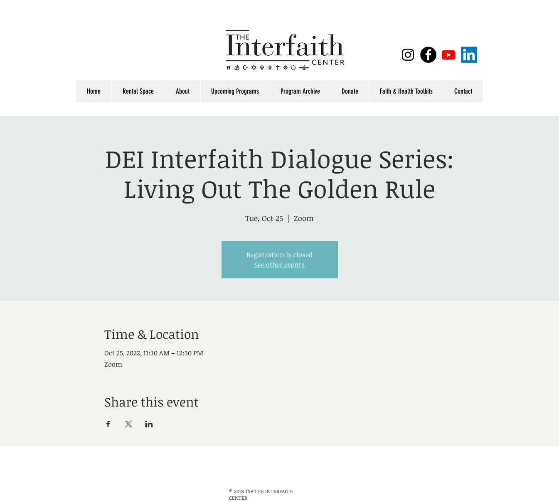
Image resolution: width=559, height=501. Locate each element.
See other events (279, 264)
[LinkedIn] (469, 55)
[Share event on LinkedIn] (149, 424)
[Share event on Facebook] (108, 424)
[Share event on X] (129, 424)
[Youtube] (449, 55)
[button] (406, 91)
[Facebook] (428, 55)
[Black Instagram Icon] (408, 55)
